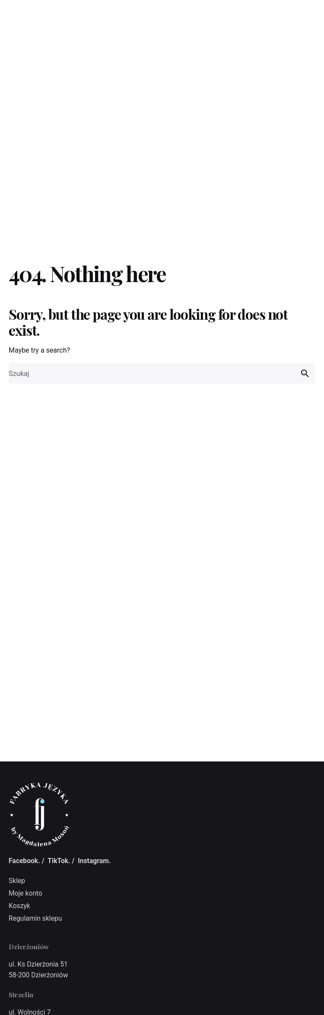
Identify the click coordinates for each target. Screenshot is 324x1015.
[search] (305, 373)
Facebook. (24, 861)
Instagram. (94, 861)
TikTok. (59, 861)
